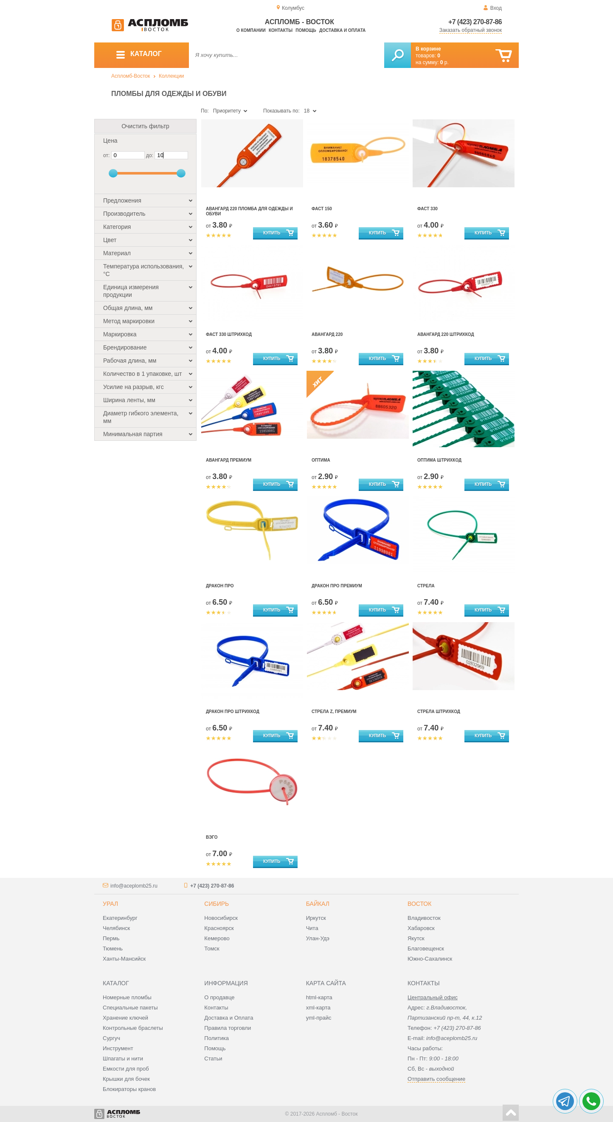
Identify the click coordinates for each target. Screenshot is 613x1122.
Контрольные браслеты (133, 1028)
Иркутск (316, 918)
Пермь (111, 938)
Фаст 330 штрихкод (229, 334)
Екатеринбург (120, 918)
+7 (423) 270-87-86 (475, 21)
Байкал (317, 903)
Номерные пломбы (127, 997)
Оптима (321, 460)
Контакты (280, 30)
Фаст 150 (322, 208)
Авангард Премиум (228, 460)
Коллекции (171, 76)
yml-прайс (319, 1018)
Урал (110, 903)
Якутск (416, 938)
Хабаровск (421, 928)
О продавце (219, 997)
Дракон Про (220, 586)
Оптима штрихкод (439, 460)
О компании (251, 30)
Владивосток (424, 918)
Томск (211, 948)
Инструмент (118, 1048)
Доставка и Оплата (228, 1018)
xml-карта (318, 1007)
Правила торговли (227, 1028)
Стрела (426, 586)
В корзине (428, 49)
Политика (216, 1038)
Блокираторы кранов (129, 1089)
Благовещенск (426, 948)
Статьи (213, 1058)
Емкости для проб (126, 1069)
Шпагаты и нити (123, 1058)
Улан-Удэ (317, 938)
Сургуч (111, 1038)
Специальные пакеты (130, 1007)
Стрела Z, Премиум (334, 711)
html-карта (319, 997)
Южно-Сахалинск (430, 959)
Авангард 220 (327, 334)
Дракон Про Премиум (337, 586)
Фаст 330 (427, 208)
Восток (419, 903)
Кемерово (216, 938)
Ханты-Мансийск (124, 959)
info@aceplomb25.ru (133, 886)
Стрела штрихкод (438, 711)
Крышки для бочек (126, 1079)
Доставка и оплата (342, 30)
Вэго (212, 837)
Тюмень (113, 948)
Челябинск (116, 928)
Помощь (305, 30)
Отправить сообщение (436, 1079)
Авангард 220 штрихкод (445, 334)
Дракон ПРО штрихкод (232, 711)
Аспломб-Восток (130, 76)
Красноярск (218, 928)
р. (444, 62)
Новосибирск (221, 918)
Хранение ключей (125, 1018)
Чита (312, 928)
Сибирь (216, 903)
